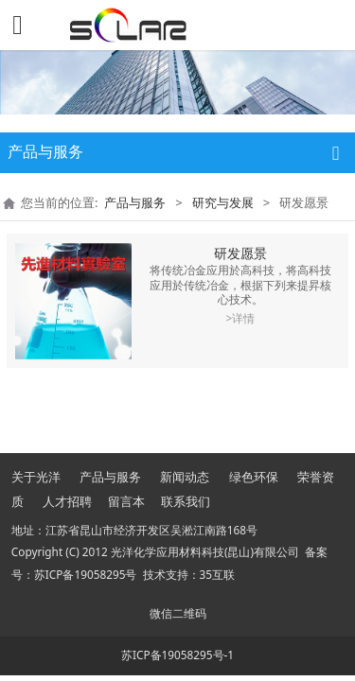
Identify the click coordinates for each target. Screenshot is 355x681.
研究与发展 (223, 202)
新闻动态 (184, 476)
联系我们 (185, 501)
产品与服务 (135, 202)
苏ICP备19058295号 (85, 574)
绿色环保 (253, 476)
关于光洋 (36, 476)
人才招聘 (67, 501)
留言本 (126, 501)
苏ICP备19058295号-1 (177, 654)
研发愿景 (240, 253)
